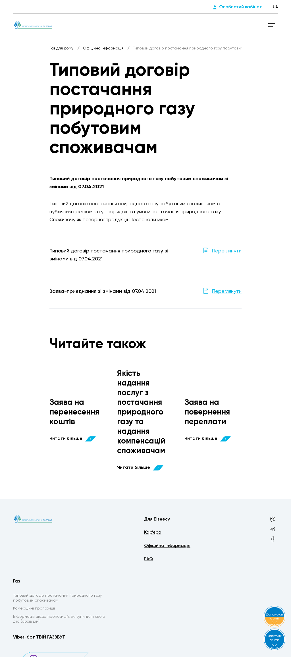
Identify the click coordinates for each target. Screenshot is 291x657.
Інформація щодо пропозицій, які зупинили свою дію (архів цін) (59, 620)
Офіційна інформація (103, 48)
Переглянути (227, 251)
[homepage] (33, 24)
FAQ (148, 561)
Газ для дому (61, 48)
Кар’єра (152, 533)
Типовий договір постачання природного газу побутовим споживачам (57, 598)
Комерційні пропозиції (34, 609)
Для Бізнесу (157, 520)
